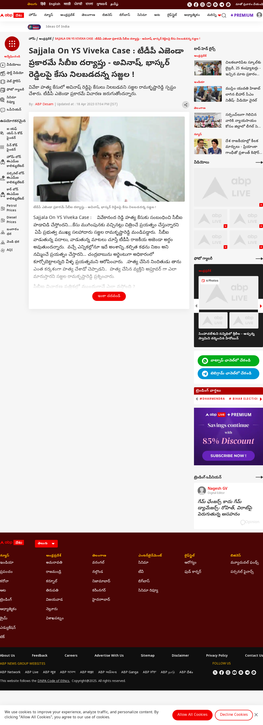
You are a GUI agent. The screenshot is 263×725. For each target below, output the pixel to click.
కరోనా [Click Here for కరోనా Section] (4, 581)
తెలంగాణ (88, 15)
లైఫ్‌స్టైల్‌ (172, 15)
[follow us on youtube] (209, 4)
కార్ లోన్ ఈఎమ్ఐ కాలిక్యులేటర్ (12, 194)
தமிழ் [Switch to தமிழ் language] (114, 4)
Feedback (39, 656)
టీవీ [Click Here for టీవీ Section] (141, 572)
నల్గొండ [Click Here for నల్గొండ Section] (97, 572)
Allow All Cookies (192, 715)
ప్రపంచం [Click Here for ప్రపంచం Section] (6, 572)
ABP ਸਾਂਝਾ (149, 672)
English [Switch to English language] (54, 4)
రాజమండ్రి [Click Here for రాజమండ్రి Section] (53, 572)
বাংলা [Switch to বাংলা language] (89, 4)
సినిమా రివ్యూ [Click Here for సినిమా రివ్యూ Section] (148, 590)
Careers (71, 656)
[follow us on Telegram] (222, 4)
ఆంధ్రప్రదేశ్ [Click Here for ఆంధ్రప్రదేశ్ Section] (53, 556)
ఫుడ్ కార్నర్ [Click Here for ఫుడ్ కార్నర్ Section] (193, 572)
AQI (6, 250)
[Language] (46, 543)
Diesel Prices (8, 220)
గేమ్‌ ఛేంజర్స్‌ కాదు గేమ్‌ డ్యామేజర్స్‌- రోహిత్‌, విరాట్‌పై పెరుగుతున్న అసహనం (225, 508)
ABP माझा (87, 672)
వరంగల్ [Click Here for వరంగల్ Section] (98, 562)
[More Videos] (259, 162)
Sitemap (148, 656)
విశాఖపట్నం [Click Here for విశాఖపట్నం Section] (55, 618)
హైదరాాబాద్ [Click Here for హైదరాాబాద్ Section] (101, 600)
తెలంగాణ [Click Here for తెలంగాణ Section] (99, 556)
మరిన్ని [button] (214, 15)
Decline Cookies (234, 715)
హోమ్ (33, 15)
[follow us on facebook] (196, 4)
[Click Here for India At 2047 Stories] (34, 27)
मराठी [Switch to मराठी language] (67, 4)
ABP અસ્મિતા (107, 672)
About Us (7, 656)
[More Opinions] (259, 477)
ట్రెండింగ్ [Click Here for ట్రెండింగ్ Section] (6, 600)
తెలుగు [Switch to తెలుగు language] (32, 4)
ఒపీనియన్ (10, 110)
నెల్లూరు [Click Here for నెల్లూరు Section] (52, 609)
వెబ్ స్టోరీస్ (10, 81)
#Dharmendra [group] (212, 399)
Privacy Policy (217, 656)
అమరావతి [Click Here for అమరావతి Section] (54, 562)
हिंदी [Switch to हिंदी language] (43, 4)
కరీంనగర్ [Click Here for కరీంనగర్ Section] (99, 590)
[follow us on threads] (202, 4)
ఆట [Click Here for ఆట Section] (3, 590)
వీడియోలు (10, 65)
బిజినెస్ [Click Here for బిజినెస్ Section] (236, 556)
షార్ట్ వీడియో (11, 73)
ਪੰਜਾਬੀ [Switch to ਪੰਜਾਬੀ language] (78, 4)
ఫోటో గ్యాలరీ (12, 90)
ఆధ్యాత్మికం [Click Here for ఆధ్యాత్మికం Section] (8, 609)
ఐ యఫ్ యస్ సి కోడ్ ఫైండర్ (11, 133)
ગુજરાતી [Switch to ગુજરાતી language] (101, 4)
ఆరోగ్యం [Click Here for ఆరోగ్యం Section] (191, 562)
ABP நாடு (168, 672)
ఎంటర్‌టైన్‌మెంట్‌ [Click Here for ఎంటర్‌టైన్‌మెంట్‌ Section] (150, 556)
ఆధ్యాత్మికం (192, 15)
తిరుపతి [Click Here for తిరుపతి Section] (52, 590)
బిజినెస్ (107, 15)
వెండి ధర (9, 242)
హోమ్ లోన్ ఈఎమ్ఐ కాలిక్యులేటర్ (12, 162)
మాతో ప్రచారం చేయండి (249, 4)
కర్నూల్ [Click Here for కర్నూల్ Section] (51, 581)
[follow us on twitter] (189, 4)
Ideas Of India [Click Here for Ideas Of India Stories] (57, 27)
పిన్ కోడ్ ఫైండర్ (8, 147)
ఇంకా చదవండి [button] (109, 296)
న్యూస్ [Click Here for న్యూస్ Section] (4, 556)
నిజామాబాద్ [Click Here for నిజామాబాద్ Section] (101, 581)
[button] (12, 47)
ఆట (157, 15)
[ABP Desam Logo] (12, 15)
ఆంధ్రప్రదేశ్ (67, 15)
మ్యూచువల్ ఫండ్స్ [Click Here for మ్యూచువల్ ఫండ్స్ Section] (245, 562)
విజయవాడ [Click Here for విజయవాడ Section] (54, 600)
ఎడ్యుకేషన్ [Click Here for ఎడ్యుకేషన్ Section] (8, 628)
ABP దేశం (186, 672)
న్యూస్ (48, 15)
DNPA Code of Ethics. (54, 681)
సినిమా (142, 15)
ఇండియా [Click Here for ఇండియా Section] (7, 562)
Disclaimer (180, 656)
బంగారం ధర (9, 231)
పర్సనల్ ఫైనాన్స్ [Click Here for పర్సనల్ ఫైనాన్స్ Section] (242, 572)
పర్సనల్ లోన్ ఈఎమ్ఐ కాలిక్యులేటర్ (12, 178)
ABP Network (10, 672)
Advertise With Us (109, 656)
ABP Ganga (129, 672)
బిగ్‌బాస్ (124, 15)
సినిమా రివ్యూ (8, 100)
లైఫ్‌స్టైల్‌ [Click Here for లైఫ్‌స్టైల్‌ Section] (190, 556)
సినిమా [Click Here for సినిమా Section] (143, 562)
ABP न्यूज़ (49, 672)
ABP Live (31, 672)
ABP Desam (44, 104)
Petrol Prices (8, 208)
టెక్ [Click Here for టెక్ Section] (2, 637)
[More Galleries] (259, 258)
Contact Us (254, 656)
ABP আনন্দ (67, 672)
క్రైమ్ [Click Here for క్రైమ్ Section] (3, 618)
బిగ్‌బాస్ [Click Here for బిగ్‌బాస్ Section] (144, 581)
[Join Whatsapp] (228, 4)
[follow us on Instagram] (215, 4)
